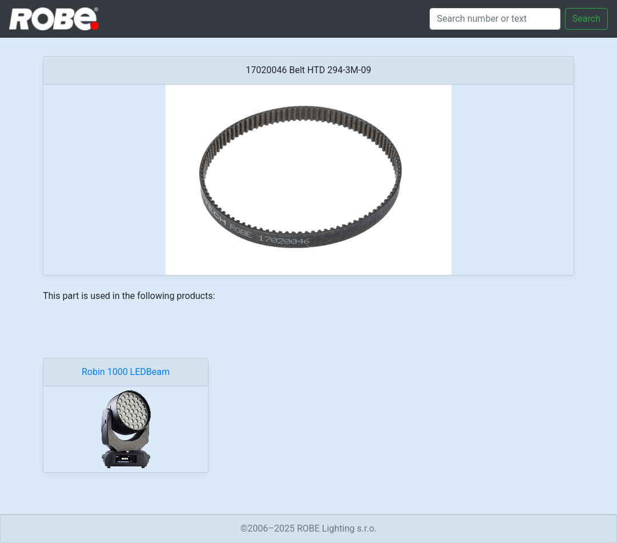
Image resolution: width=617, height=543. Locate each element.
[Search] (495, 19)
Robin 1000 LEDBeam (126, 371)
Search (586, 18)
